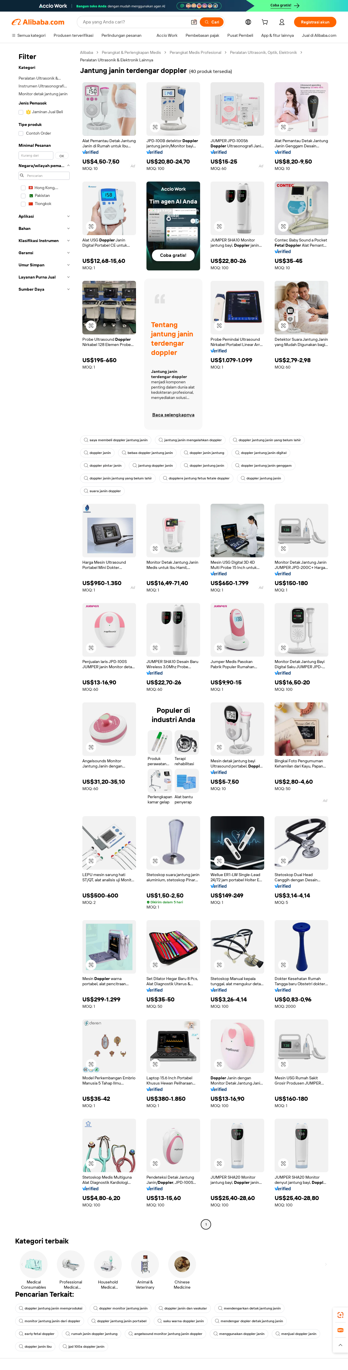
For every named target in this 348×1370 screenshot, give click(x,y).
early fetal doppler (37, 1333)
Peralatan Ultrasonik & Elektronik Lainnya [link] (116, 60)
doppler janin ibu (35, 1346)
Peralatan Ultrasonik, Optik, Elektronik (263, 52)
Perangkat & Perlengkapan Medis (131, 52)
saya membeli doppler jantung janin (116, 440)
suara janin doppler (102, 491)
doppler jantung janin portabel (118, 1321)
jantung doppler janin (153, 465)
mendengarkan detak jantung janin (249, 1308)
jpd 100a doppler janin (83, 1346)
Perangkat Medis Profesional (195, 52)
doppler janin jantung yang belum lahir (118, 478)
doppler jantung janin (204, 465)
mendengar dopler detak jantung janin (249, 1321)
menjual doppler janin (296, 1333)
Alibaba (86, 52)
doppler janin (97, 452)
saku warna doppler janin (180, 1321)
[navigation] (44, 639)
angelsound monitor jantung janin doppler (165, 1333)
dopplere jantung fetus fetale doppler (196, 478)
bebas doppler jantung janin (147, 452)
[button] (194, 22)
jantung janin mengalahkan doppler (190, 440)
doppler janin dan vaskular (183, 1308)
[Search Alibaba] (134, 22)
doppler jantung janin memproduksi (50, 1308)
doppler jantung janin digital (261, 452)
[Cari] (212, 22)
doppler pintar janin (103, 465)
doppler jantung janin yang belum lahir (267, 440)
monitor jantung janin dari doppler (49, 1321)
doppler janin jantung (204, 452)
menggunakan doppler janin (238, 1333)
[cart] (266, 23)
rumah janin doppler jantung (91, 1333)
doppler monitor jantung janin (120, 1308)
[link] (340, 1315)
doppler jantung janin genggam (263, 465)
